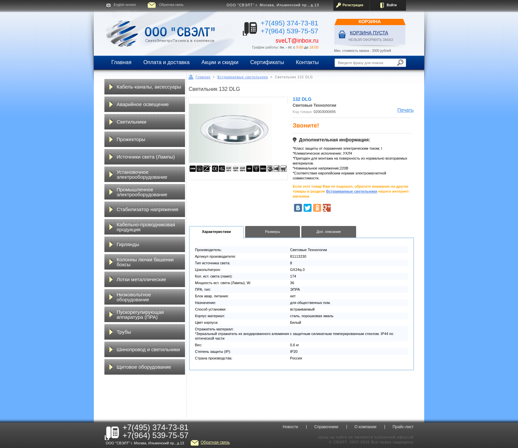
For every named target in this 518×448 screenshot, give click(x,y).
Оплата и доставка (166, 62)
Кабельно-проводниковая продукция (146, 227)
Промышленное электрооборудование (142, 192)
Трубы (124, 332)
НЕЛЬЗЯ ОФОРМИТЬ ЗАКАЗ (371, 40)
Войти (392, 5)
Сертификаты (267, 62)
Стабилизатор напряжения (147, 209)
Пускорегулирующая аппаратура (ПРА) (140, 314)
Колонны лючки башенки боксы (145, 262)
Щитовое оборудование (144, 367)
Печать (405, 110)
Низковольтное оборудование (134, 297)
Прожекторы (131, 139)
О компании (365, 427)
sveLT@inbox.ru (297, 41)
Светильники (131, 122)
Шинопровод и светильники (148, 349)
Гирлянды (128, 244)
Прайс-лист (403, 427)
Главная (121, 62)
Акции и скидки (220, 62)
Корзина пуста (369, 32)
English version (125, 5)
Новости (290, 427)
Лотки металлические (141, 279)
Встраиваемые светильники (242, 77)
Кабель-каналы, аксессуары (149, 87)
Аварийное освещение (143, 104)
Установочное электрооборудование (142, 174)
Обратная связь (171, 5)
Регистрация (353, 5)
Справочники (326, 427)
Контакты (307, 62)
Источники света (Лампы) (146, 157)
